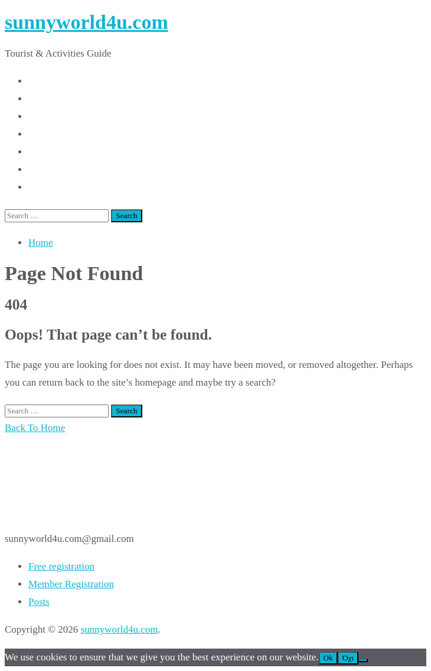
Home (40, 242)
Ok (328, 657)
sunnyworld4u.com (86, 22)
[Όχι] (363, 660)
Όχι (348, 657)
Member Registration (71, 584)
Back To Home (35, 427)
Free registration (61, 566)
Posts (39, 601)
